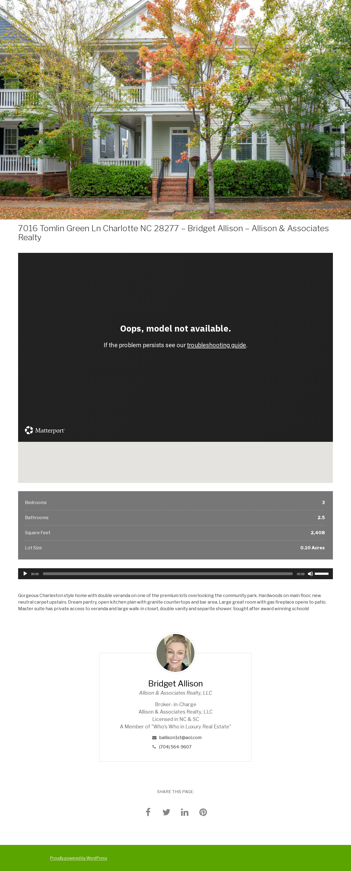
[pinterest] (203, 812)
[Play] (25, 573)
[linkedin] (185, 812)
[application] (175, 573)
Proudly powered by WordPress (78, 858)
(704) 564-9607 (175, 747)
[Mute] (310, 573)
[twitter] (166, 812)
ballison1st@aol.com (180, 737)
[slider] (168, 573)
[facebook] (148, 812)
